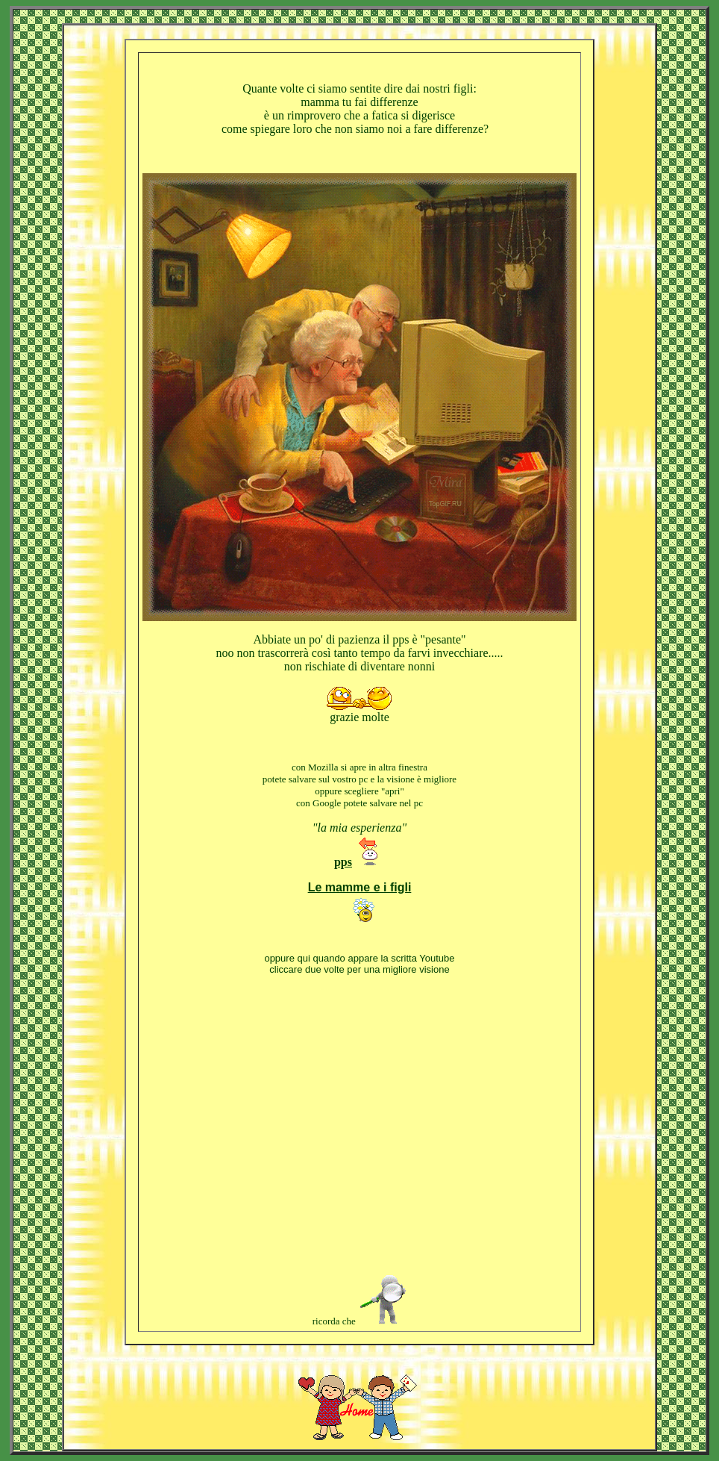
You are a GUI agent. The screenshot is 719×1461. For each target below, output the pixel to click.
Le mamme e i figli (360, 887)
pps (343, 862)
